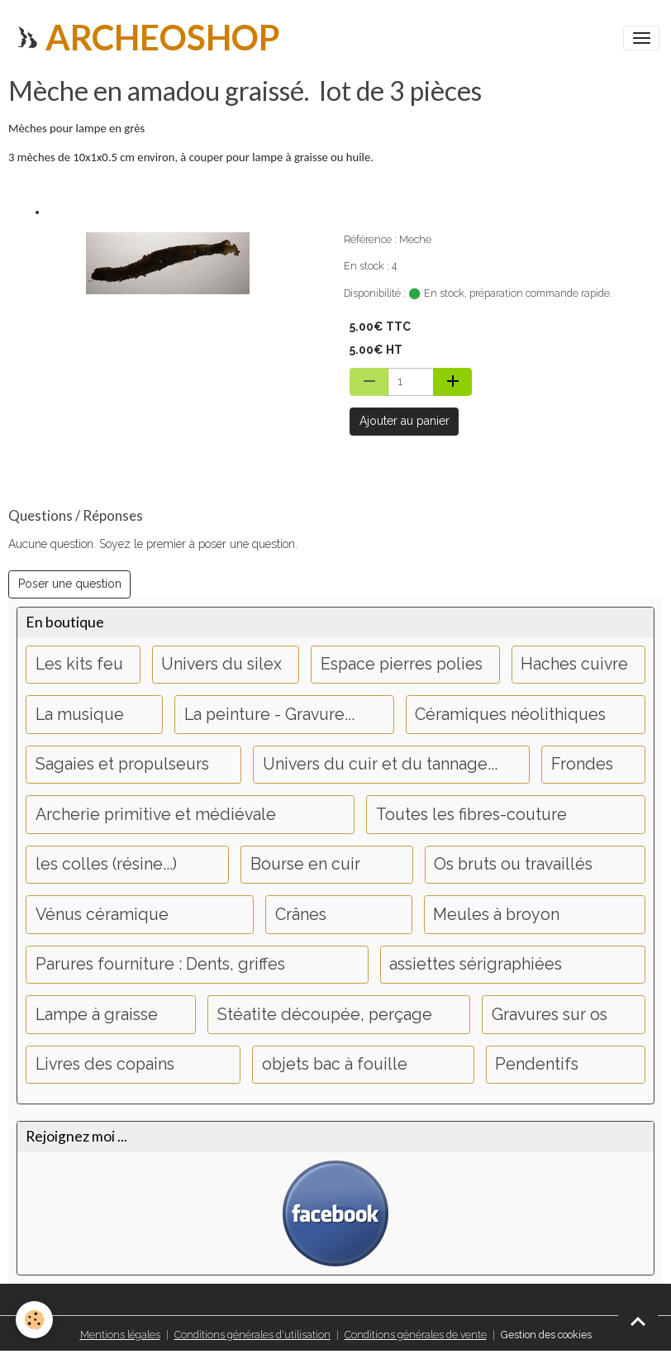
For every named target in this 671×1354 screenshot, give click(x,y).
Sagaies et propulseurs (122, 764)
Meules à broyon (496, 914)
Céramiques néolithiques (510, 714)
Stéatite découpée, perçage (324, 1014)
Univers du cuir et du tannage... (380, 764)
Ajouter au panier (404, 420)
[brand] (146, 38)
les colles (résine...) (106, 864)
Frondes (582, 764)
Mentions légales (120, 1334)
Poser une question (69, 583)
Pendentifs (536, 1064)
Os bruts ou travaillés (513, 864)
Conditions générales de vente (416, 1334)
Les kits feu (79, 664)
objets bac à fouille (334, 1064)
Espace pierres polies (402, 664)
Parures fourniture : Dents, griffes (160, 964)
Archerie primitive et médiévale (156, 814)
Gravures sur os (549, 1014)
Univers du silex (221, 664)
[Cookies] (35, 1319)
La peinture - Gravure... (269, 714)
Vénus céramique (102, 914)
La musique (80, 714)
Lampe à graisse (97, 1014)
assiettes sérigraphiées (475, 964)
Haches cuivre (574, 664)
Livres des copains (105, 1064)
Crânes (300, 914)
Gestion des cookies (546, 1334)
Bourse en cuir (305, 864)
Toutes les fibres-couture (471, 814)
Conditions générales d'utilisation (252, 1334)
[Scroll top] (638, 1321)
